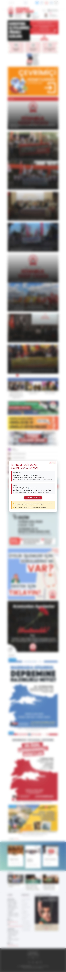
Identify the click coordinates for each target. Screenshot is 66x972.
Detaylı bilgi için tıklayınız (33, 497)
